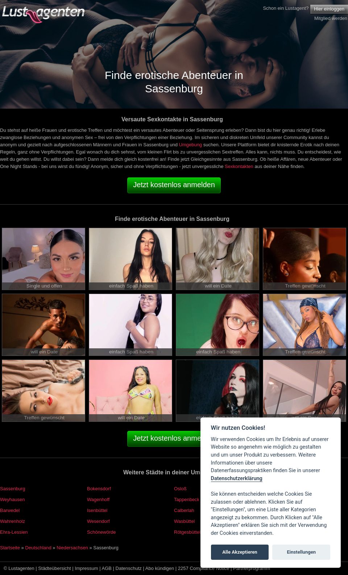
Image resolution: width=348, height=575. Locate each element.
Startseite (10, 547)
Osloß (180, 488)
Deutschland (38, 547)
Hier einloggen (329, 9)
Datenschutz (129, 568)
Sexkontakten (239, 166)
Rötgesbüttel (187, 532)
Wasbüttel (184, 521)
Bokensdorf (99, 488)
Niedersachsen (72, 547)
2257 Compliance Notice (203, 568)
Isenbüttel (97, 510)
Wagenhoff (98, 499)
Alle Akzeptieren (239, 552)
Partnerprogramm (251, 568)
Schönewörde (101, 532)
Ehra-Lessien (14, 532)
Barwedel (10, 510)
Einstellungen (301, 552)
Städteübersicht (54, 568)
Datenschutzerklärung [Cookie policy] (236, 478)
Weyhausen (12, 499)
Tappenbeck (186, 499)
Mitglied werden (330, 18)
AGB (107, 568)
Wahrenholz (12, 521)
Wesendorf (98, 521)
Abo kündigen (159, 568)
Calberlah (184, 510)
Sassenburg (12, 488)
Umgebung (190, 144)
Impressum (86, 568)
